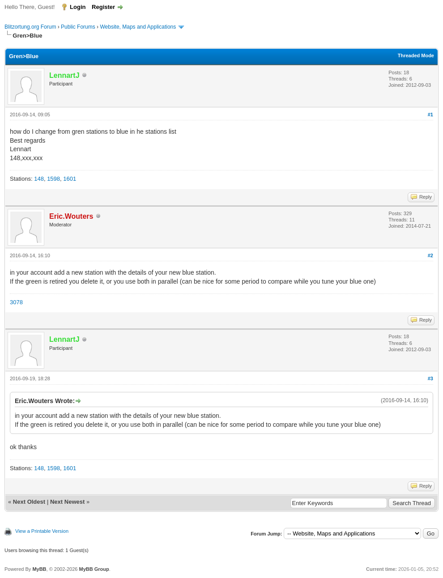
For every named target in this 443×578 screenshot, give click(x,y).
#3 (430, 378)
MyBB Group (94, 569)
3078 (16, 302)
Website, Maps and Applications (138, 27)
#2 (430, 255)
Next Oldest (29, 501)
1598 (53, 178)
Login (77, 7)
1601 (69, 178)
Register (103, 7)
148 (39, 178)
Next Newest (67, 501)
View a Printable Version (41, 531)
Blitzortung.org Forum (30, 27)
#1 (430, 114)
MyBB (39, 569)
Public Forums (78, 27)
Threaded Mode (416, 55)
